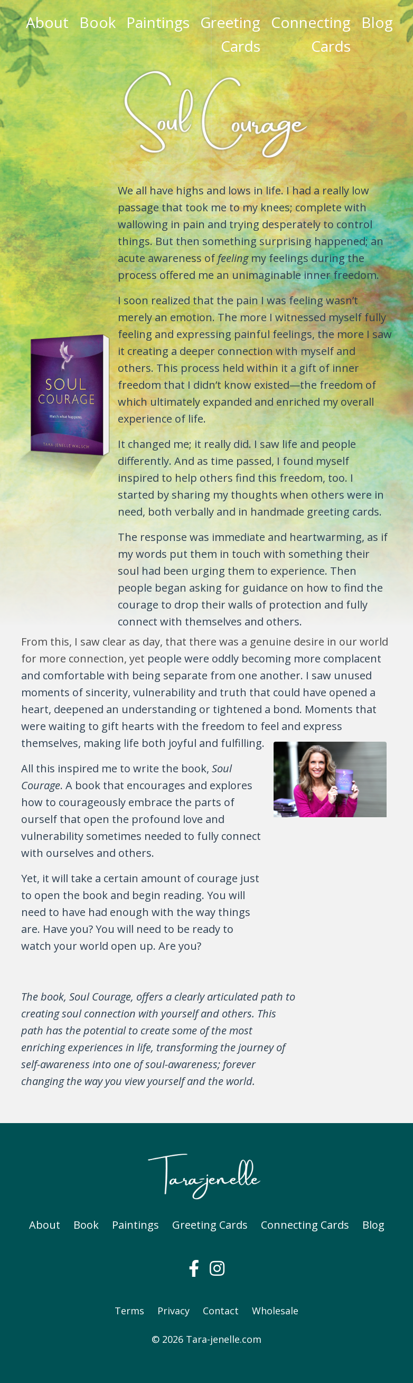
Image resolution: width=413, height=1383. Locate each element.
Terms (129, 1310)
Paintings (158, 22)
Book (97, 22)
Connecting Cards (311, 34)
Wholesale (275, 1310)
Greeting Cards (230, 34)
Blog (377, 22)
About (47, 22)
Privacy (173, 1310)
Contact (221, 1310)
